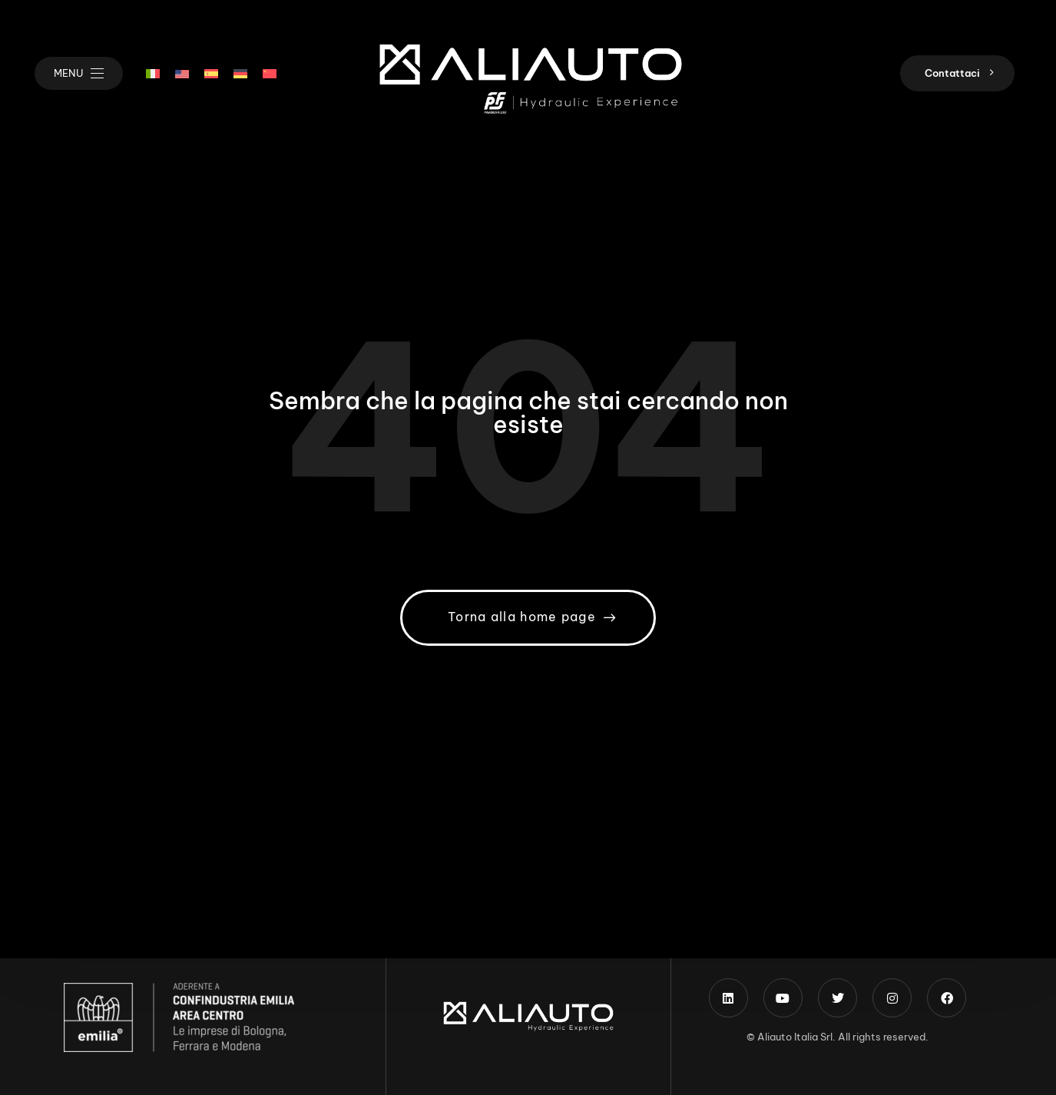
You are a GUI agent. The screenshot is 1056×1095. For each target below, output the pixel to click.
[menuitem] (152, 73)
